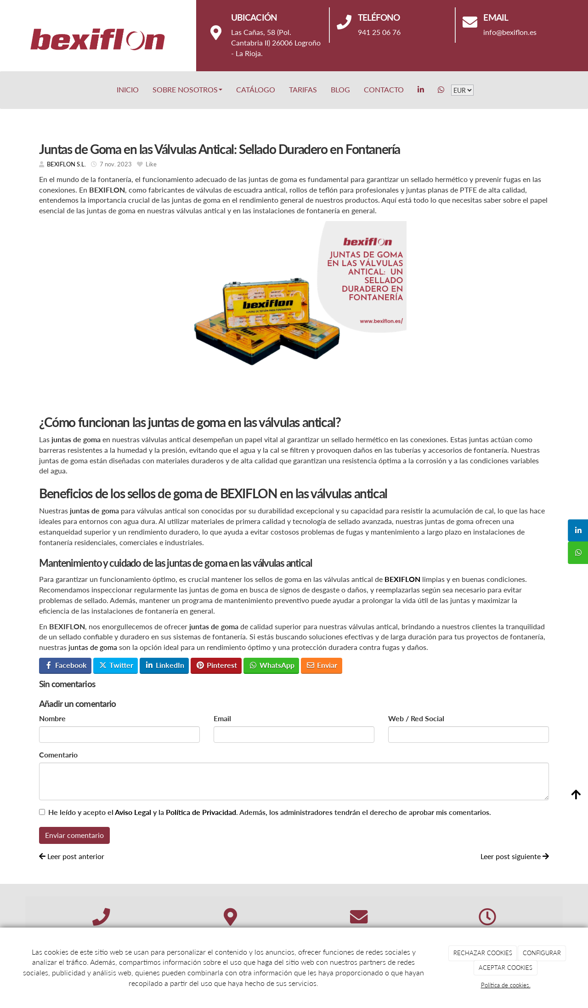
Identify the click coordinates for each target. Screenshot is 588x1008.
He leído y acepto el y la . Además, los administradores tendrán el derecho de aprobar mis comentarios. (269, 812)
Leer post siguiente (515, 856)
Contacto (384, 89)
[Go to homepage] (4, 89)
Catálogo (255, 89)
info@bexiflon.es (510, 32)
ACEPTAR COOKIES (505, 967)
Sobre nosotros (187, 89)
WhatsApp (271, 665)
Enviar (321, 665)
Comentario (58, 754)
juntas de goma (92, 647)
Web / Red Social (416, 718)
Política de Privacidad (201, 812)
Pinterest (216, 665)
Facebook (65, 665)
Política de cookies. (506, 985)
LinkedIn (164, 665)
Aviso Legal (133, 812)
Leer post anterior (71, 856)
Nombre (52, 718)
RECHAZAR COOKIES (482, 953)
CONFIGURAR (542, 953)
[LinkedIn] (421, 89)
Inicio (128, 89)
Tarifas (303, 89)
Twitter (115, 665)
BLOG (340, 89)
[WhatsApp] (441, 89)
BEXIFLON (402, 579)
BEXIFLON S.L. (66, 164)
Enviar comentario (74, 835)
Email (222, 718)
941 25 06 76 (379, 32)
